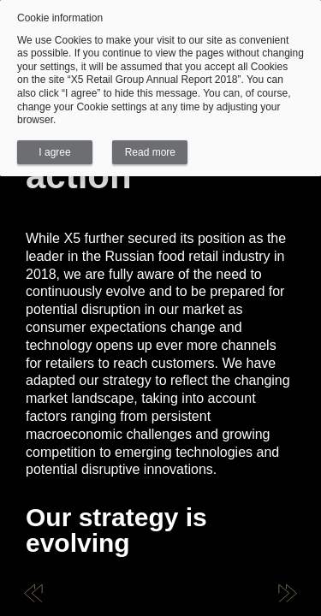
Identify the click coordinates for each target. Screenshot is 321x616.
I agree (54, 152)
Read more (150, 152)
